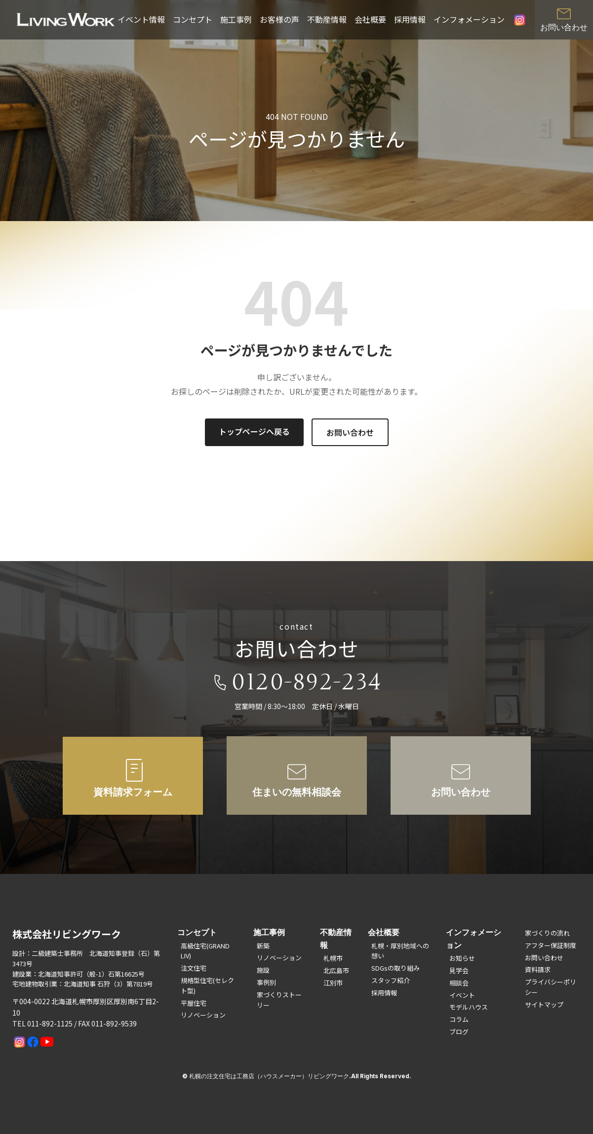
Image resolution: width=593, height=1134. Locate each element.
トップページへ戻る (254, 431)
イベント (462, 995)
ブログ (459, 1031)
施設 (263, 970)
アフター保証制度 (550, 945)
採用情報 (410, 19)
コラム (459, 1019)
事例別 (266, 982)
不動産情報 (327, 19)
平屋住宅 (193, 1003)
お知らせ (462, 958)
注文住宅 (193, 968)
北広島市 (336, 970)
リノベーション (203, 1015)
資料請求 (538, 969)
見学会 (459, 970)
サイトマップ (544, 1004)
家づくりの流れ (547, 933)
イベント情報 (141, 19)
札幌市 (333, 958)
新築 (263, 945)
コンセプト (192, 19)
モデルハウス (468, 1007)
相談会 (459, 982)
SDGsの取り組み (395, 968)
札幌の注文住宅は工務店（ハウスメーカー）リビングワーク (269, 1076)
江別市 (333, 982)
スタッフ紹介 (390, 980)
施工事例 (236, 19)
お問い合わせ (350, 432)
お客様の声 (279, 19)
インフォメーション (469, 19)
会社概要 (370, 19)
